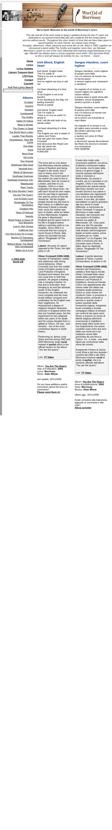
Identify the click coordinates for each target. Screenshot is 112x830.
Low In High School (23, 226)
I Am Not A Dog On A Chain (19, 234)
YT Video (49, 357)
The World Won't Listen (21, 132)
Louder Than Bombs (22, 136)
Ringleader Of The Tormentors (23, 203)
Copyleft (28, 83)
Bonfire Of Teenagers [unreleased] (22, 239)
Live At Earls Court (23, 199)
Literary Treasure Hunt (20, 72)
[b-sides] (28, 102)
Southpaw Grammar (22, 176)
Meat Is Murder (25, 125)
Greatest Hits (26, 209)
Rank (30, 150)
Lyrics (29, 65)
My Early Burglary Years (20, 191)
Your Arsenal (26, 161)
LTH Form (27, 76)
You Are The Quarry (23, 195)
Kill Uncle (28, 157)
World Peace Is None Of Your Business (20, 221)
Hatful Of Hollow (24, 121)
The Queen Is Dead (23, 128)
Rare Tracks (27, 187)
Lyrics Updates (25, 68)
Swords (29, 216)
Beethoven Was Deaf (22, 165)
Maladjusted (27, 183)
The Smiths (27, 117)
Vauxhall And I (26, 168)
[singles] (29, 110)
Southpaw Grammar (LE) (20, 180)
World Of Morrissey (23, 172)
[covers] (29, 106)
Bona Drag (27, 153)
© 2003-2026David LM (18, 260)
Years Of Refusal (24, 212)
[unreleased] (26, 113)
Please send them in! (48, 392)
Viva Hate (28, 146)
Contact (28, 80)
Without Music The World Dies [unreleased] (20, 245)
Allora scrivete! (83, 408)
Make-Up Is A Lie (24, 250)
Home (30, 61)
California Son (26, 230)
